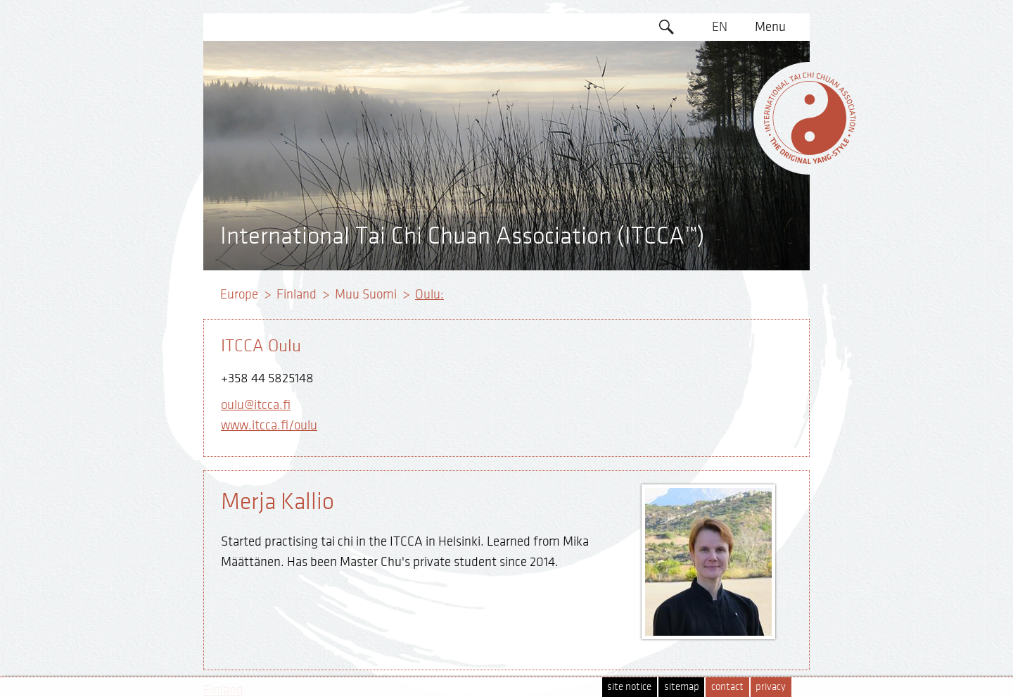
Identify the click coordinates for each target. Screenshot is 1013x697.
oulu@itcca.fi (256, 405)
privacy (771, 687)
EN (719, 27)
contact (727, 687)
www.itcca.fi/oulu (269, 425)
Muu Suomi (366, 294)
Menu (770, 27)
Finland (296, 294)
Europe (239, 294)
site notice (629, 687)
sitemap (681, 687)
